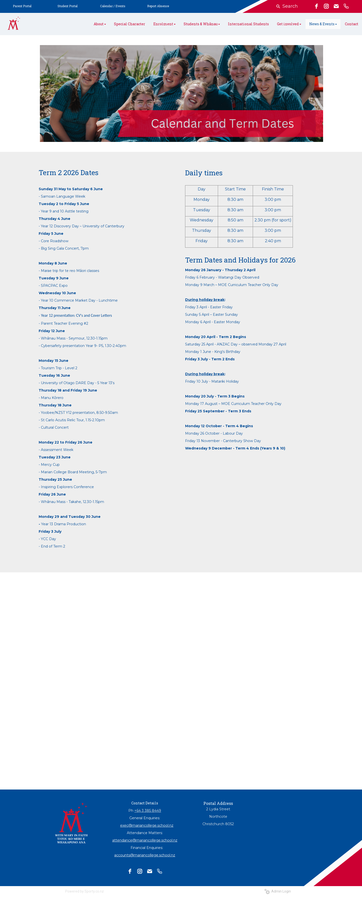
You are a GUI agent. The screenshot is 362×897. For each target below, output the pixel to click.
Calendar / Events (112, 6)
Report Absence (158, 6)
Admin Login (277, 891)
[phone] (346, 6)
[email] (336, 6)
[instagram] (326, 6)
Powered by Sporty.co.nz (84, 891)
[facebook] (316, 6)
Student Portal (67, 6)
